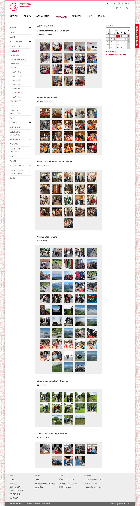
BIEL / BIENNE (16, 42)
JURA (12, 118)
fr (112, 4)
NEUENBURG (15, 127)
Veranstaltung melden (116, 55)
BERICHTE (15, 64)
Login (127, 8)
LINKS (89, 16)
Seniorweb (66, 487)
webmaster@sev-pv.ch (94, 487)
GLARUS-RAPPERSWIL (15, 111)
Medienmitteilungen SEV (45, 483)
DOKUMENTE (16, 101)
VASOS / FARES (69, 480)
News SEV (39, 487)
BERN (12, 37)
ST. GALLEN (15, 140)
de (107, 4)
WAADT (13, 161)
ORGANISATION (43, 16)
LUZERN (13, 123)
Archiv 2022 (17, 85)
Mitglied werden (137, 36)
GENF (12, 106)
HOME (12, 480)
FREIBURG (14, 51)
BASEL (13, 32)
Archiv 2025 (17, 97)
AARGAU (13, 28)
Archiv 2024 (17, 93)
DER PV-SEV (15, 487)
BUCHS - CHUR (16, 46)
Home (118, 8)
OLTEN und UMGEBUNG (15, 133)
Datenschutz (46, 504)
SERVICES (76, 16)
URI (11, 156)
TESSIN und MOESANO (15, 150)
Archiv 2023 (17, 89)
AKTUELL (14, 16)
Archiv (101, 16)
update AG (121, 504)
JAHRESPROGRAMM (19, 60)
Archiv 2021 (17, 80)
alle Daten (111, 52)
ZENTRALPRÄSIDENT (93, 480)
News (37, 480)
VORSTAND (15, 55)
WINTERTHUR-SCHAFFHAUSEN (17, 171)
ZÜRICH (13, 178)
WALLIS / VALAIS (17, 166)
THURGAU (14, 144)
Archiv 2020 (17, 76)
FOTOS (13, 68)
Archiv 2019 (17, 72)
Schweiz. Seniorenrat (68, 483)
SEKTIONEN (61, 17)
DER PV (27, 16)
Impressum (36, 504)
